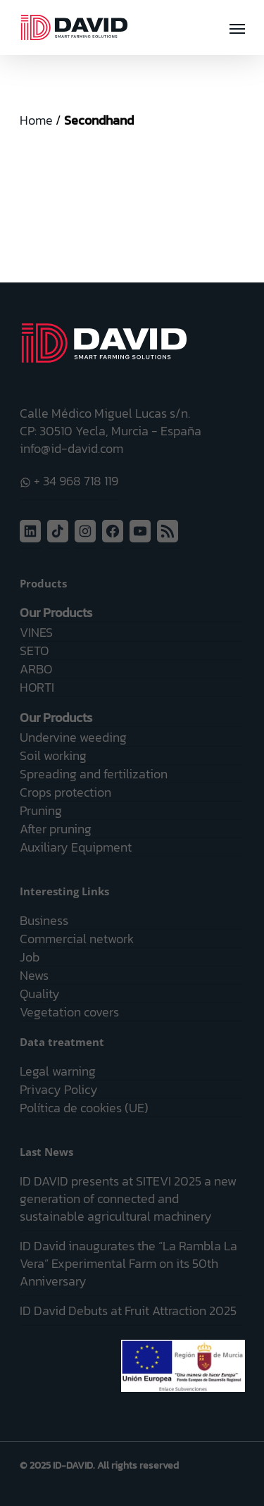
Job (29, 957)
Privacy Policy (59, 1089)
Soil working (53, 755)
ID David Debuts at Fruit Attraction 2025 (128, 1310)
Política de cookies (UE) (84, 1107)
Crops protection (65, 792)
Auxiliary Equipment (76, 847)
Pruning (41, 810)
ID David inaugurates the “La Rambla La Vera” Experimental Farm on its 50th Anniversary (128, 1263)
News (34, 975)
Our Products (56, 612)
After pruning (56, 829)
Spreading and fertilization (94, 774)
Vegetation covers (69, 1012)
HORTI (37, 687)
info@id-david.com (71, 448)
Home (36, 120)
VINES (36, 632)
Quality (40, 993)
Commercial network (77, 938)
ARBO (36, 669)
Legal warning (58, 1071)
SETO (34, 650)
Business (44, 920)
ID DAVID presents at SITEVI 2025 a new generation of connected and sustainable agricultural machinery (128, 1198)
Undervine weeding (73, 737)
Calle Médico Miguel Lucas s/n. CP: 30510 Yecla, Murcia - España (110, 422)
